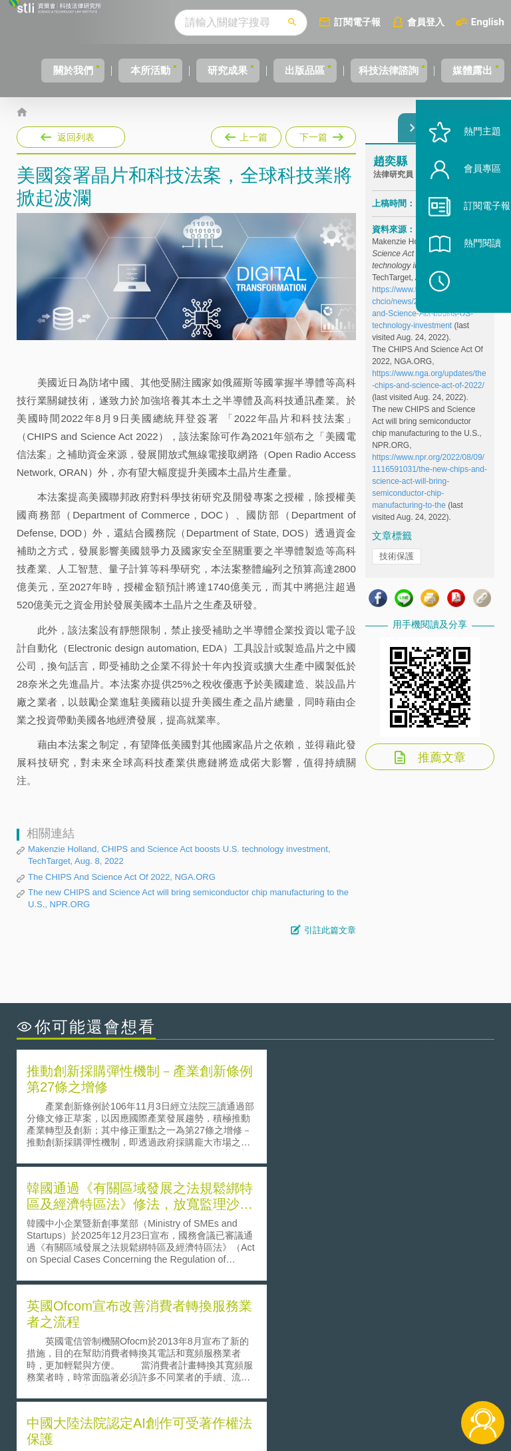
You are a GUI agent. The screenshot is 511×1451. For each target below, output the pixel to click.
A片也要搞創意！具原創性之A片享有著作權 (361, 1231)
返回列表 (75, 137)
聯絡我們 (267, 1377)
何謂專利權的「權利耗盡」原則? (338, 1249)
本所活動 (130, 70)
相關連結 (435, 1340)
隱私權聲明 (272, 1340)
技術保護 (396, 566)
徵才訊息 (267, 1359)
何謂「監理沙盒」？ (310, 1212)
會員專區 (466, 205)
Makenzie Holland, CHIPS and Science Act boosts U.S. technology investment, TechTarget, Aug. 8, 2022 (179, 855)
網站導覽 (267, 1396)
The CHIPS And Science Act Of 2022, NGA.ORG (122, 877)
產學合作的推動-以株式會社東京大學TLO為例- (368, 1268)
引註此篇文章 (330, 930)
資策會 (383, 1340)
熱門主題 (466, 168)
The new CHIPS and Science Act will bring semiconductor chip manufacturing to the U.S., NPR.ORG (188, 898)
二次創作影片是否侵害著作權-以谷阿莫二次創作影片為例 (133, 1213)
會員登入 (450, 21)
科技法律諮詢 (398, 70)
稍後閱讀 (472, 317)
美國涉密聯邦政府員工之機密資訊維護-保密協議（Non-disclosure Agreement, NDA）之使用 (133, 1269)
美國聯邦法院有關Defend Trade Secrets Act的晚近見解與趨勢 (133, 1231)
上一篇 (246, 134)
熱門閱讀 (466, 280)
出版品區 (305, 70)
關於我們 (43, 70)
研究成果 (218, 70)
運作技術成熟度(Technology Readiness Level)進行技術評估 (133, 1250)
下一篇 (319, 134)
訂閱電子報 (382, 21)
